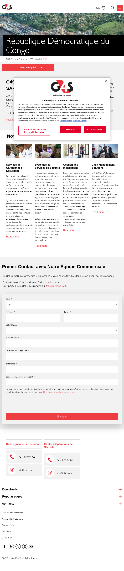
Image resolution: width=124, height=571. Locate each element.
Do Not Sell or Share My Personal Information (34, 130)
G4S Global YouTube (31, 546)
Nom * (67, 312)
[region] (62, 109)
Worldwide (35, 59)
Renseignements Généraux (22, 444)
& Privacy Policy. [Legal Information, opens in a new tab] (80, 121)
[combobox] (62, 330)
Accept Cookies (94, 129)
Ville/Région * (12, 325)
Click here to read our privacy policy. (59, 392)
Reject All (70, 129)
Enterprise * (11, 364)
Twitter (18, 546)
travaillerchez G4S (56, 285)
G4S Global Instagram (24, 546)
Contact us (23, 59)
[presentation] (30, 403)
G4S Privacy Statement (12, 512)
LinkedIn (11, 546)
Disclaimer (6, 531)
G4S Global (11, 59)
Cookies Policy (8, 525)
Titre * (9, 299)
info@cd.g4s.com (26, 470)
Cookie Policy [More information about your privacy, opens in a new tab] (66, 121)
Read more (12, 236)
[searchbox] (9, 381)
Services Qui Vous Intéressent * (20, 377)
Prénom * (10, 312)
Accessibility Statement (12, 518)
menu (120, 8)
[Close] (105, 81)
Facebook (4, 546)
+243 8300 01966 (27, 456)
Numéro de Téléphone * (17, 350)
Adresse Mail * (12, 337)
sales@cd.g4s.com (64, 473)
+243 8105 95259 (65, 459)
